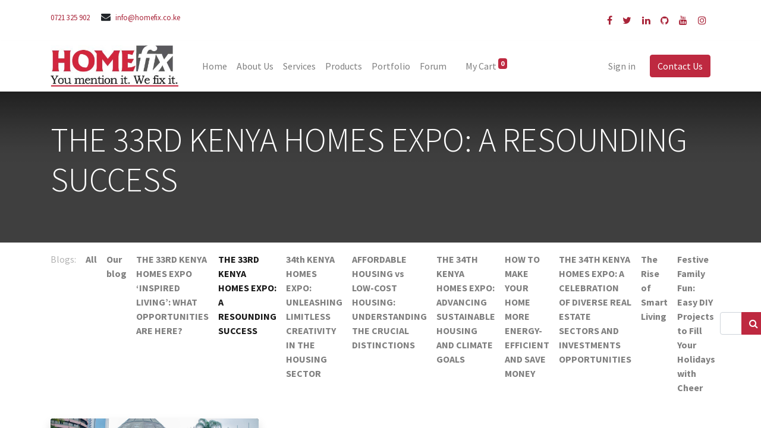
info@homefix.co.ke (147, 17)
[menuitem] (214, 66)
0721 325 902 (70, 17)
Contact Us (680, 66)
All (91, 259)
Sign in (622, 66)
